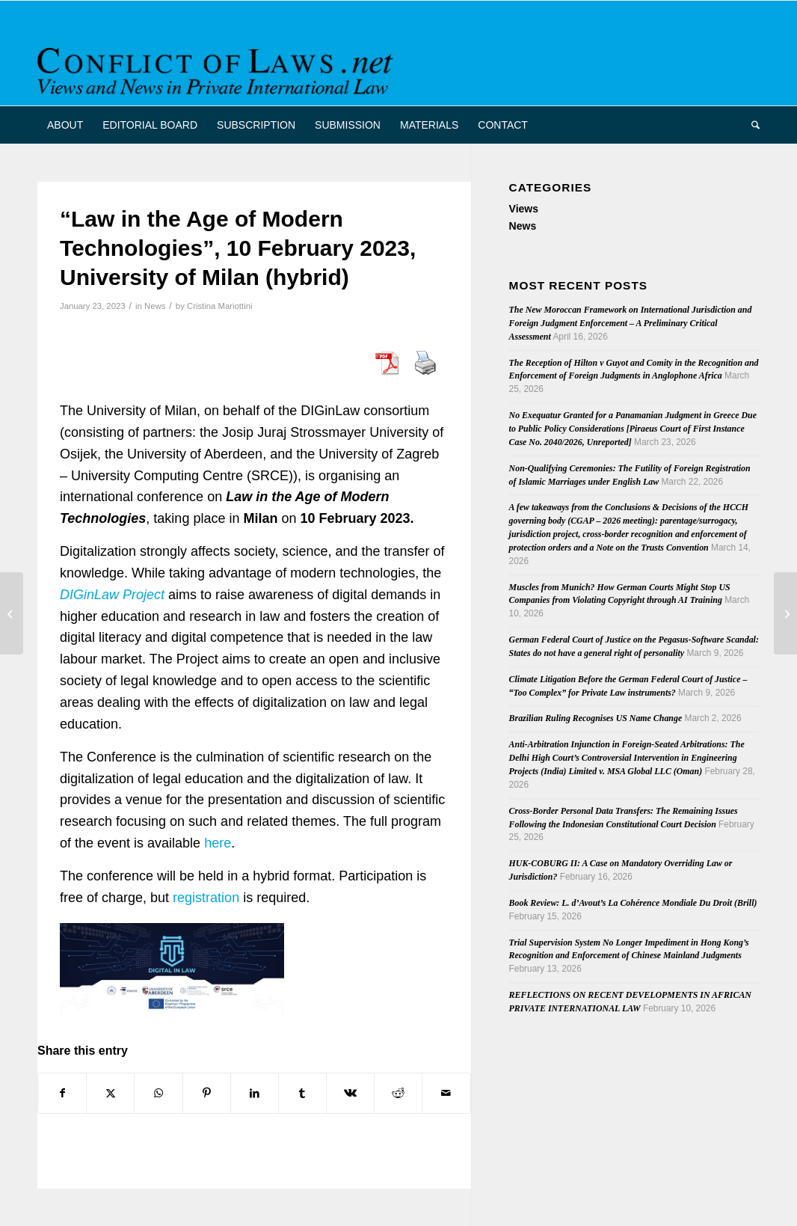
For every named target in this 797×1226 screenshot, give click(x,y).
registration (206, 897)
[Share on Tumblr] (302, 1093)
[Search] (751, 125)
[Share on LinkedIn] (254, 1093)
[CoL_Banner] (217, 66)
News (154, 305)
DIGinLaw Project (112, 594)
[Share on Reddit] (398, 1093)
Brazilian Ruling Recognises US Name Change (596, 718)
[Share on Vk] (350, 1093)
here (217, 843)
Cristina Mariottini (220, 305)
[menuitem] (65, 125)
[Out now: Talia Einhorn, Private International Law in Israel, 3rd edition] (785, 613)
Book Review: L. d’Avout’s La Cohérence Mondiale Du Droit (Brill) (633, 903)
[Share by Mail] (446, 1093)
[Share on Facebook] (62, 1093)
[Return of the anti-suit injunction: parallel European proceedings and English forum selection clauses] (11, 613)
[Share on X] (110, 1093)
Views (523, 209)
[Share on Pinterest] (206, 1093)
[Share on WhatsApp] (158, 1093)
